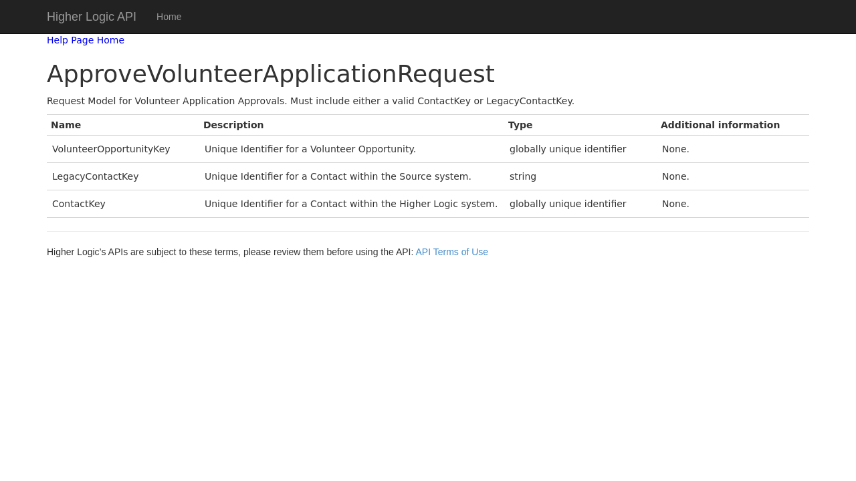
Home (168, 16)
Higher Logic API (91, 16)
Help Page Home (85, 40)
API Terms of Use (451, 252)
